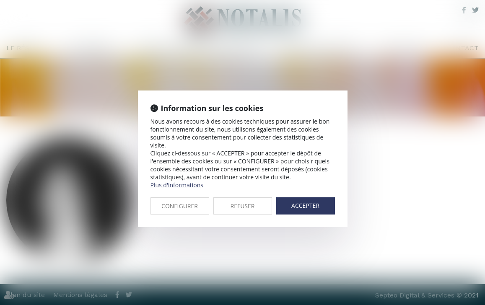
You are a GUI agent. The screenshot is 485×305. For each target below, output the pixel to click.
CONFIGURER (179, 206)
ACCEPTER (305, 205)
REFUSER (243, 206)
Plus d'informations (176, 185)
